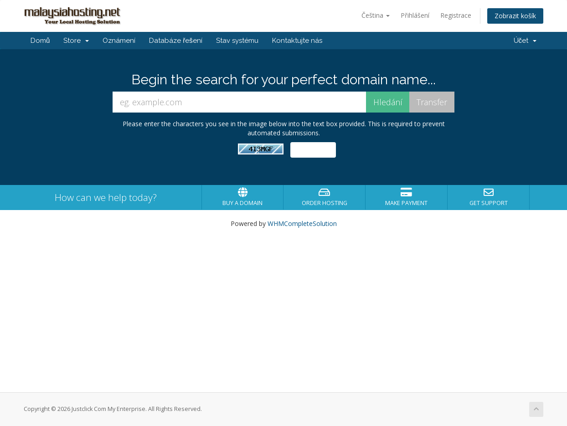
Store (76, 40)
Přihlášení (415, 15)
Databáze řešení (175, 40)
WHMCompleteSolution (302, 223)
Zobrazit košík (515, 15)
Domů (40, 40)
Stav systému (237, 40)
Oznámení (119, 40)
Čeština (375, 15)
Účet (525, 40)
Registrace (455, 15)
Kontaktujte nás (297, 40)
